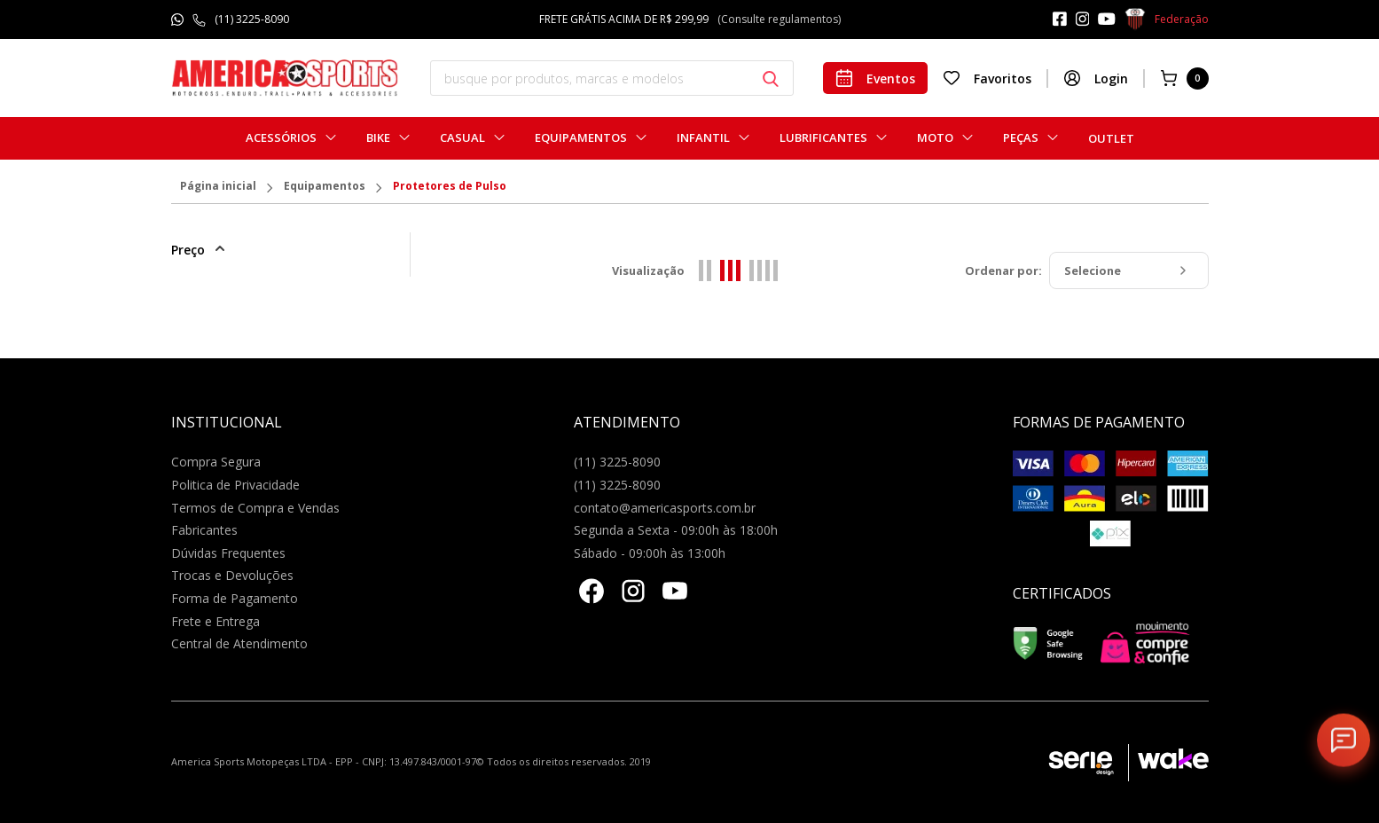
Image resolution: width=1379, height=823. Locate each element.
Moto (935, 138)
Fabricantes (204, 529)
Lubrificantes (823, 138)
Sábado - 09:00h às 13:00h (649, 553)
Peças (1020, 138)
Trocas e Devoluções (232, 575)
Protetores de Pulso (449, 187)
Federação (1166, 19)
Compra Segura (216, 461)
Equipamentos (581, 138)
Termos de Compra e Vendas (255, 507)
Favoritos (987, 78)
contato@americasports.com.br (665, 507)
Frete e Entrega (215, 621)
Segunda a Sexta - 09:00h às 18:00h (676, 529)
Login (1095, 78)
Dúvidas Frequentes (228, 553)
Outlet (1111, 138)
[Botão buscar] (770, 79)
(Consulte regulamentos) (779, 19)
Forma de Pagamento (234, 598)
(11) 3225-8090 (252, 19)
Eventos (875, 78)
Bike (378, 138)
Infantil (703, 138)
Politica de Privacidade (235, 484)
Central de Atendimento (239, 643)
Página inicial (218, 187)
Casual (462, 138)
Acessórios (281, 138)
